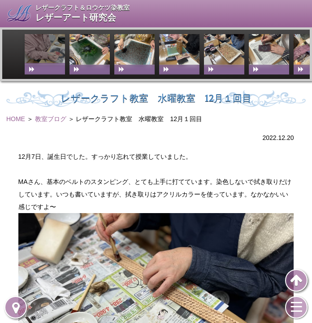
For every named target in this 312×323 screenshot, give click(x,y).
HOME (15, 118)
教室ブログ (50, 118)
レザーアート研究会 (75, 17)
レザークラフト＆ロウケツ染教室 (82, 8)
